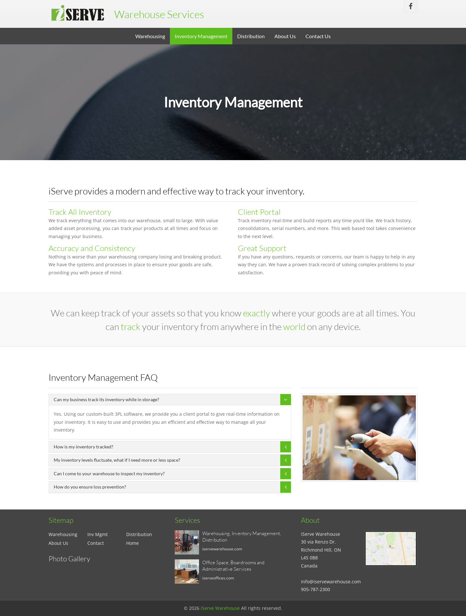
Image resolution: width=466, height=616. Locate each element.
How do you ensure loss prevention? (90, 487)
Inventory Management (201, 36)
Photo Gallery (69, 558)
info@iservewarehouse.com (331, 581)
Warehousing (150, 36)
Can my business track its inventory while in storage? (106, 399)
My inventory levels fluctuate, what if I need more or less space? (117, 460)
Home (132, 543)
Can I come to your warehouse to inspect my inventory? (109, 473)
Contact (95, 543)
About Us (285, 36)
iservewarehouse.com (222, 548)
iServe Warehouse (220, 608)
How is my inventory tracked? (83, 446)
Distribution (251, 36)
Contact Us (318, 36)
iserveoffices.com (218, 577)
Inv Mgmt (97, 534)
